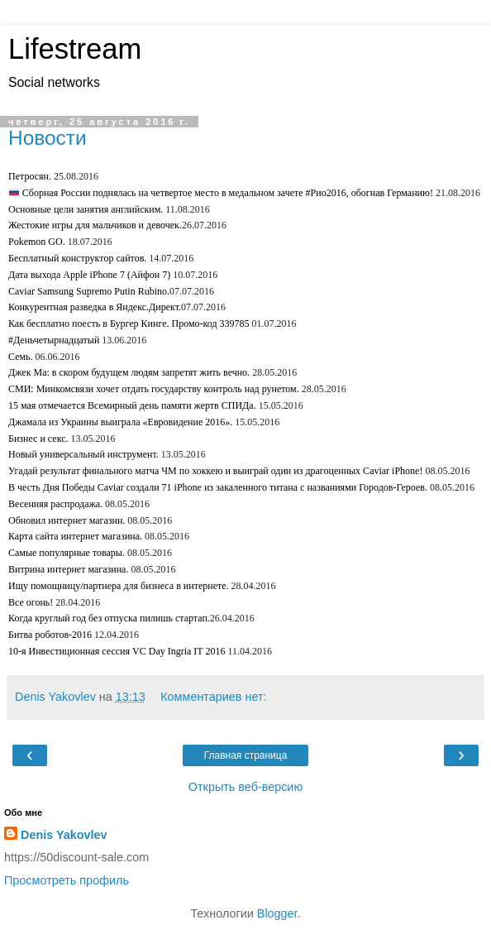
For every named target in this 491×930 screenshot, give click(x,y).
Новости (47, 138)
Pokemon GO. (36, 241)
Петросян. (29, 176)
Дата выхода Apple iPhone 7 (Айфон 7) (89, 274)
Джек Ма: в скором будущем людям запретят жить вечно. (129, 372)
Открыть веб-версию (245, 786)
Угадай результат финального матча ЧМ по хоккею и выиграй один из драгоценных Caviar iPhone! (215, 471)
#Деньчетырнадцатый (53, 340)
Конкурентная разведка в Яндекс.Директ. (94, 307)
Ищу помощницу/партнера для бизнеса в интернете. (118, 586)
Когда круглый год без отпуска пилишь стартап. (109, 618)
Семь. (20, 356)
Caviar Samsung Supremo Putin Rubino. (88, 291)
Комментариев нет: (213, 696)
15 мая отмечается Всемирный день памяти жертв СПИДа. (132, 405)
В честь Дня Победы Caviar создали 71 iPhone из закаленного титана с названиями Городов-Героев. (217, 487)
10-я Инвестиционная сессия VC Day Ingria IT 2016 (116, 651)
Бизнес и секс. (38, 438)
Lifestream (74, 49)
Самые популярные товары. (66, 552)
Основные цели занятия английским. (85, 209)
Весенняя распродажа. (55, 504)
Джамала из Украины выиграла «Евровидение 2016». (120, 422)
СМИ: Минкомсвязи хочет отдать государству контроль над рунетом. (153, 389)
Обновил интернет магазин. (66, 520)
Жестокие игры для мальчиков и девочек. (95, 225)
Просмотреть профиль (66, 880)
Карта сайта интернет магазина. (75, 536)
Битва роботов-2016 (50, 634)
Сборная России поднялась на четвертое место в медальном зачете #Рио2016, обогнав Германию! (221, 193)
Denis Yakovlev (64, 834)
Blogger (277, 913)
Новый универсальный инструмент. (83, 454)
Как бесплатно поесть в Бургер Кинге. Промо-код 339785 (129, 323)
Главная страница (246, 755)
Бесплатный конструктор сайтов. (77, 258)
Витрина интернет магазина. (68, 569)
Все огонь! (30, 602)
